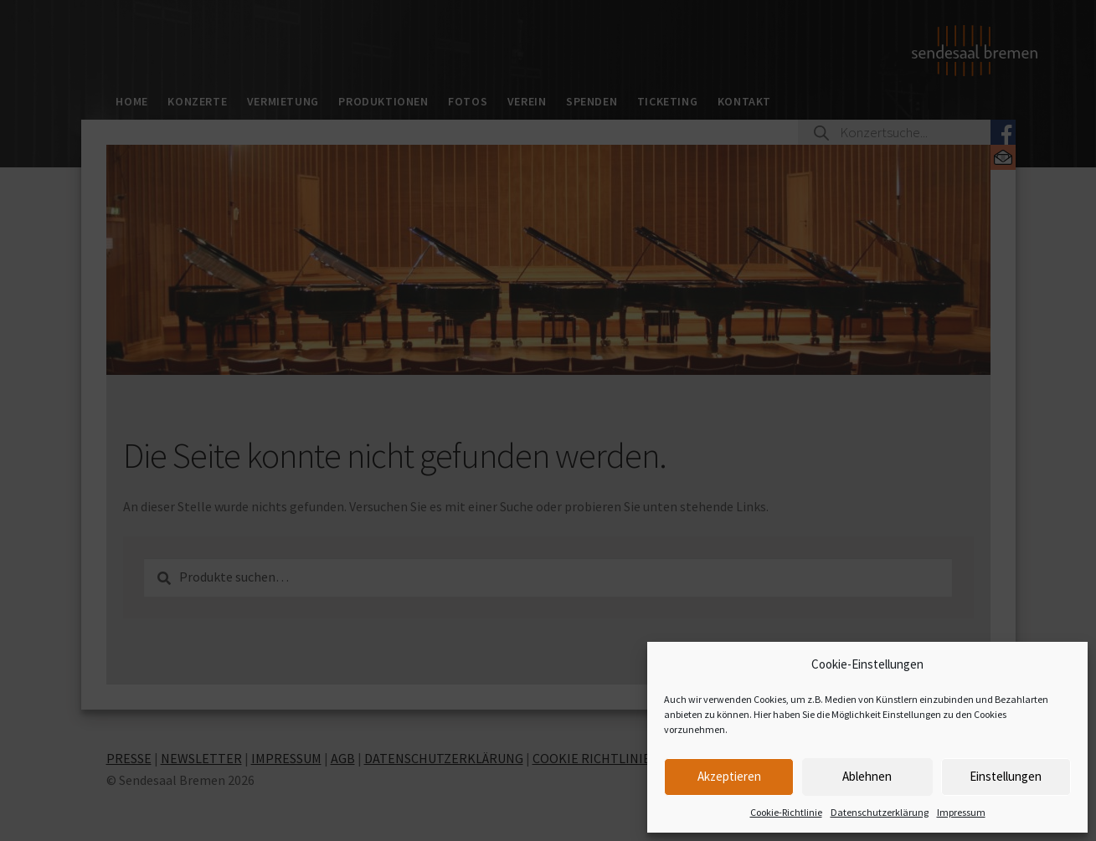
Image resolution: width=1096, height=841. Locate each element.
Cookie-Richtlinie (786, 812)
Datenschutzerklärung (880, 812)
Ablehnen (867, 776)
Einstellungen (1006, 776)
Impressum (961, 812)
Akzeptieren (729, 776)
